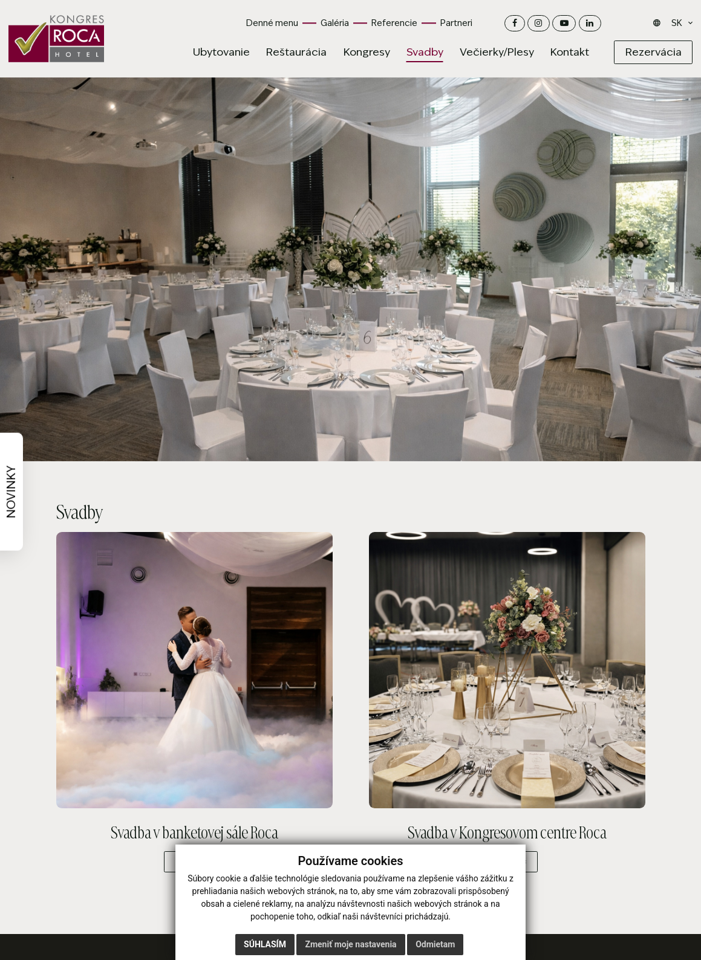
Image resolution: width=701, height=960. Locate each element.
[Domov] (56, 39)
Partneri (456, 23)
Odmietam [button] (435, 944)
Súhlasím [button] (265, 944)
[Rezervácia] (653, 52)
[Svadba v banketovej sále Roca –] (194, 670)
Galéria (335, 23)
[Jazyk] (679, 23)
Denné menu (272, 23)
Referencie (394, 23)
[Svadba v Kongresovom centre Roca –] (506, 670)
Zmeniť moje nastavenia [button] (350, 944)
